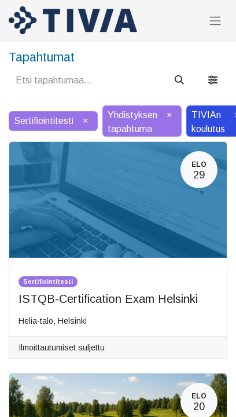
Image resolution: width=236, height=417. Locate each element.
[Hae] (179, 81)
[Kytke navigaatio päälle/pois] (215, 20)
